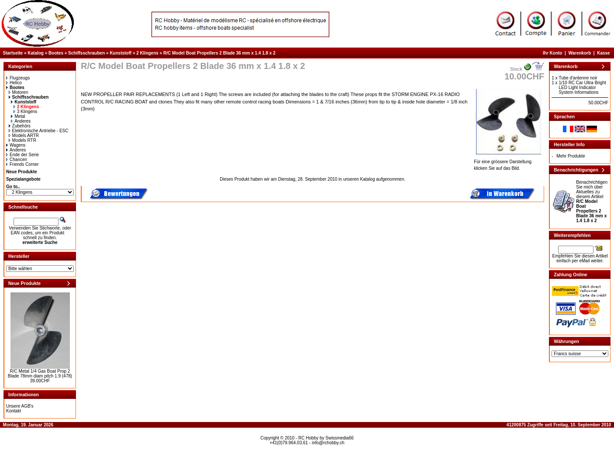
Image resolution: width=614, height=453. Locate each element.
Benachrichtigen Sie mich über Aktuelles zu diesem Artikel (591, 201)
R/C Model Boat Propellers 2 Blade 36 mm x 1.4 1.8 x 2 (219, 53)
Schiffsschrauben (86, 53)
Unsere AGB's (20, 406)
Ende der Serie (22, 154)
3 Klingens (26, 111)
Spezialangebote (23, 179)
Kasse (603, 53)
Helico (14, 82)
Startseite (13, 53)
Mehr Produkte (570, 156)
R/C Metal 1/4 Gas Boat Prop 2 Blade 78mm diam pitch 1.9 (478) (40, 373)
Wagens (15, 145)
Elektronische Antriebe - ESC (39, 130)
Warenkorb (579, 53)
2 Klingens (147, 53)
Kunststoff (120, 53)
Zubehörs (20, 126)
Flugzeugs (18, 78)
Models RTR (22, 140)
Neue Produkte (21, 171)
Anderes (21, 121)
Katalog (36, 53)
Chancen (16, 159)
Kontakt (13, 410)
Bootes (55, 53)
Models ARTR (24, 135)
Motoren (18, 92)
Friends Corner (22, 164)
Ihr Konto (552, 53)
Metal (18, 116)
